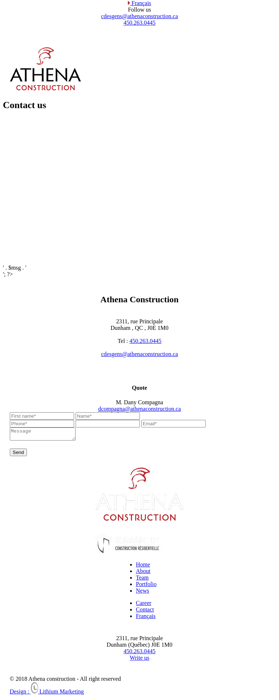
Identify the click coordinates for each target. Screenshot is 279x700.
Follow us (139, 10)
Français (139, 3)
